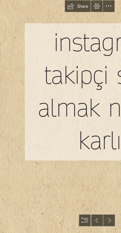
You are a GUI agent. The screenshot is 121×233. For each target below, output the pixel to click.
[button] (78, 6)
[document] (60, 116)
